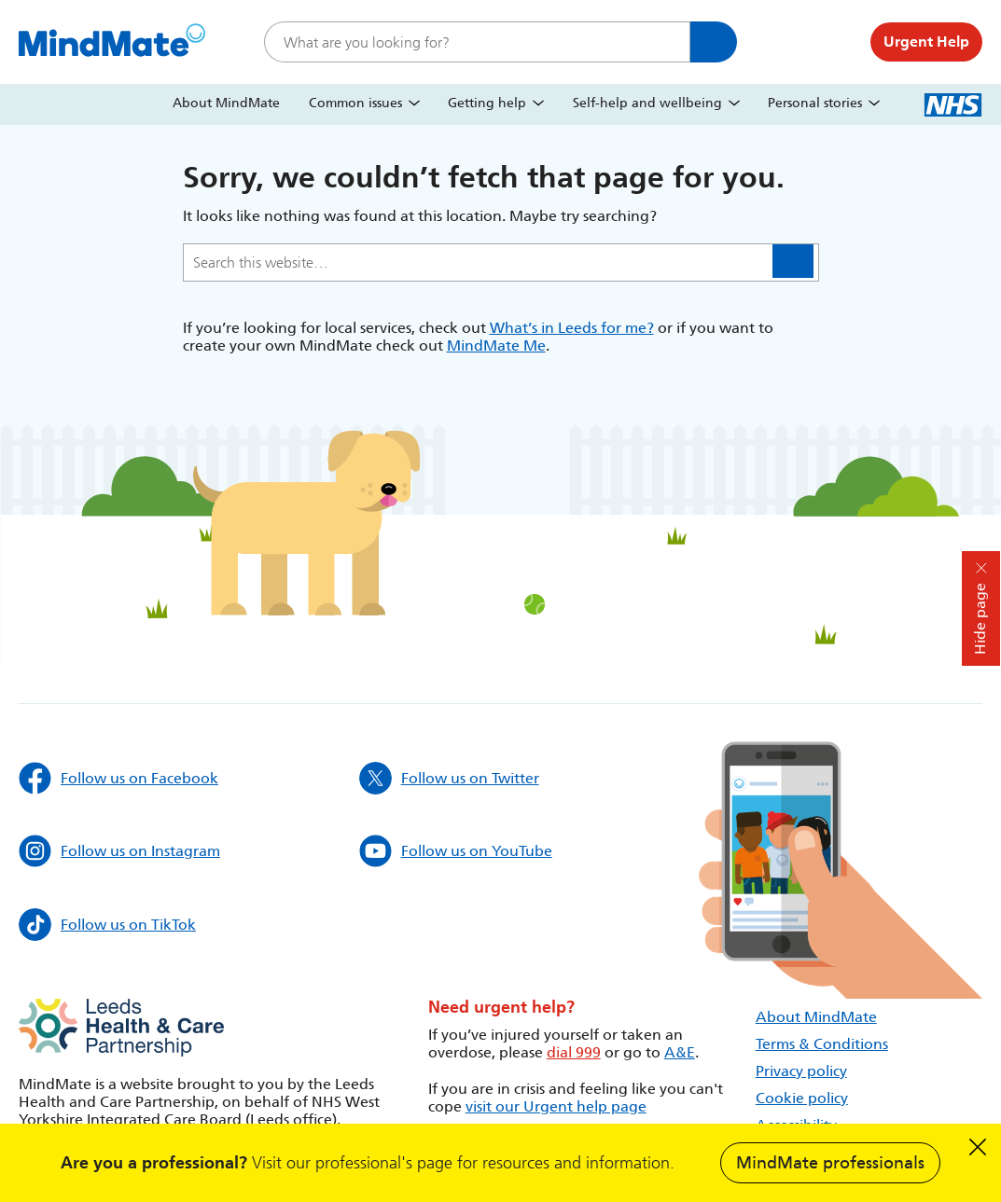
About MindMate (226, 103)
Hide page (980, 619)
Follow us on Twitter (449, 778)
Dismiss (977, 1147)
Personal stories (815, 103)
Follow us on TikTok (107, 924)
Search (713, 41)
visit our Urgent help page (556, 1106)
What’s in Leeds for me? (572, 328)
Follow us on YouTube (455, 851)
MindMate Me (496, 345)
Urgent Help (926, 41)
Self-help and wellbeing (647, 103)
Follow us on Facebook (118, 778)
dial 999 (574, 1052)
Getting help (487, 103)
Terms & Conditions (822, 1044)
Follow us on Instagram (119, 851)
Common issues (355, 103)
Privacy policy (801, 1071)
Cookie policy (802, 1098)
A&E (679, 1052)
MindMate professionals (830, 1163)
